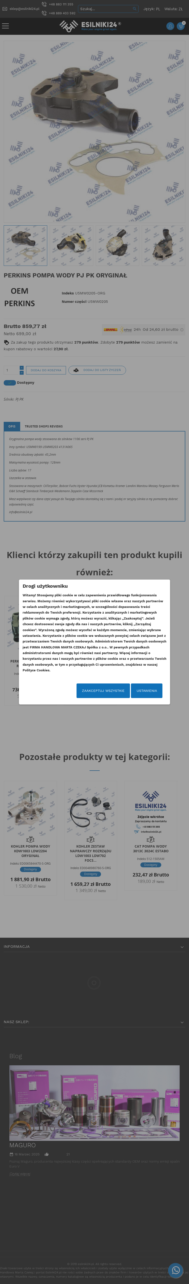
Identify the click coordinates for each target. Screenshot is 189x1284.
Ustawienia (147, 691)
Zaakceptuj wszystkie (103, 691)
